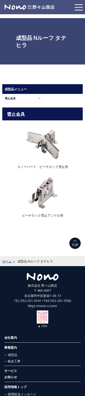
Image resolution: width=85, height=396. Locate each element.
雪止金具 (10, 98)
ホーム (7, 261)
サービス (10, 370)
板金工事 (14, 361)
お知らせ (10, 377)
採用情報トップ (15, 386)
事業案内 (10, 347)
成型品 (12, 354)
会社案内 (10, 337)
